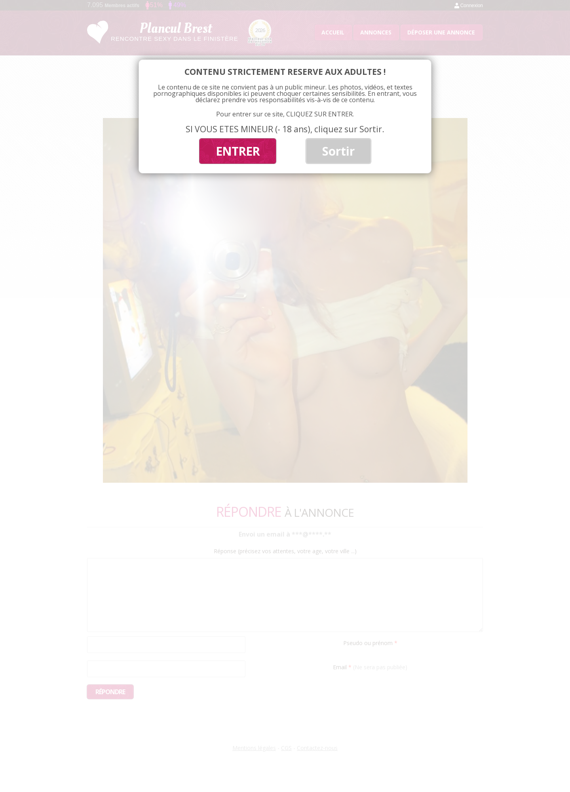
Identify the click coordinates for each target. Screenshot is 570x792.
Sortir (338, 151)
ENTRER (238, 151)
